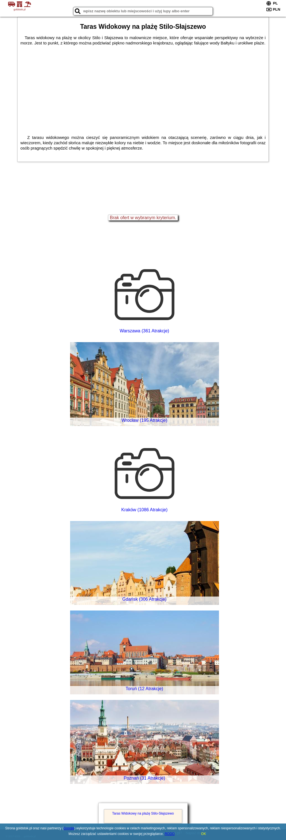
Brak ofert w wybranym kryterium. (143, 217)
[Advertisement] (143, 87)
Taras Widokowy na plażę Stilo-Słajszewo (143, 813)
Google (68, 828)
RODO (170, 834)
